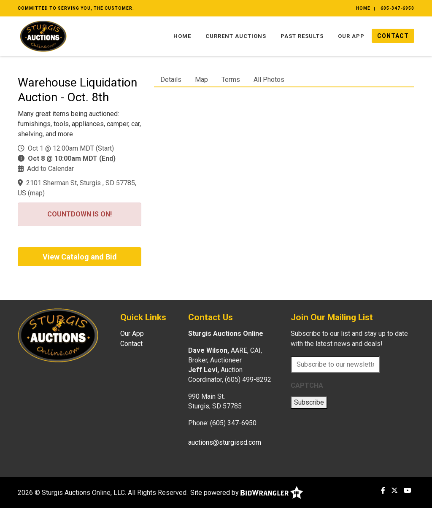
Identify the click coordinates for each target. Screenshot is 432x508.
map (36, 193)
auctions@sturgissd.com (224, 442)
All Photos (269, 80)
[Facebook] (383, 490)
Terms (230, 80)
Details (170, 80)
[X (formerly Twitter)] (394, 490)
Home (363, 8)
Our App (351, 36)
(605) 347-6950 (233, 423)
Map (201, 80)
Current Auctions (235, 36)
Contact (393, 35)
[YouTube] (407, 490)
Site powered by (246, 493)
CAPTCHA (307, 385)
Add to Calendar (50, 169)
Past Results (302, 36)
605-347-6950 (397, 8)
